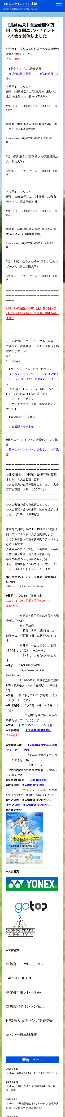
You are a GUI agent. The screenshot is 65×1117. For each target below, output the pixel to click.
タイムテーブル (18, 374)
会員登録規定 (38, 780)
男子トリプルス (40, 374)
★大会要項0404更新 (38, 730)
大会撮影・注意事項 (21, 426)
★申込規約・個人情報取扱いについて (29, 804)
